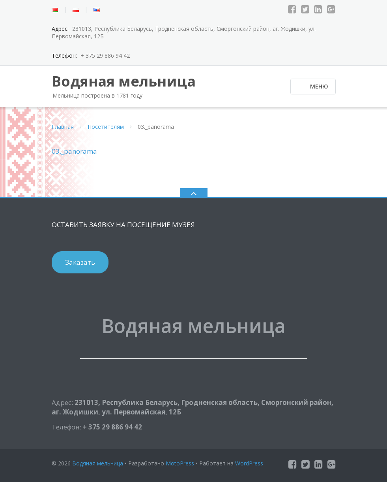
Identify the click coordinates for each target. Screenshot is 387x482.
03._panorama (74, 151)
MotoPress (180, 463)
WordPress (249, 463)
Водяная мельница (97, 463)
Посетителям (106, 126)
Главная (63, 126)
